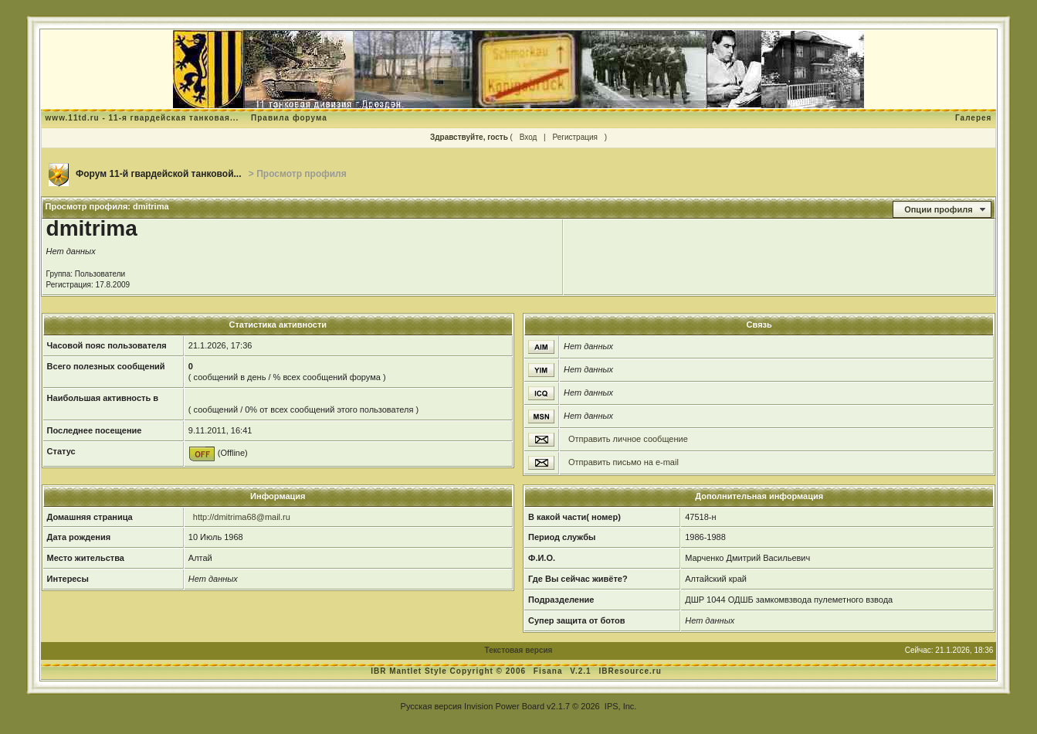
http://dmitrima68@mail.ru (241, 517)
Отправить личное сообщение (628, 438)
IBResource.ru (629, 671)
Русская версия (431, 706)
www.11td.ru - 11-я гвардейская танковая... (142, 118)
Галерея (973, 118)
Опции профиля (938, 209)
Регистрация (574, 137)
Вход (528, 137)
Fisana (549, 671)
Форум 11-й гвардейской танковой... (159, 173)
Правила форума (289, 118)
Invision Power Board (504, 706)
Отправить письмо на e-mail (623, 462)
